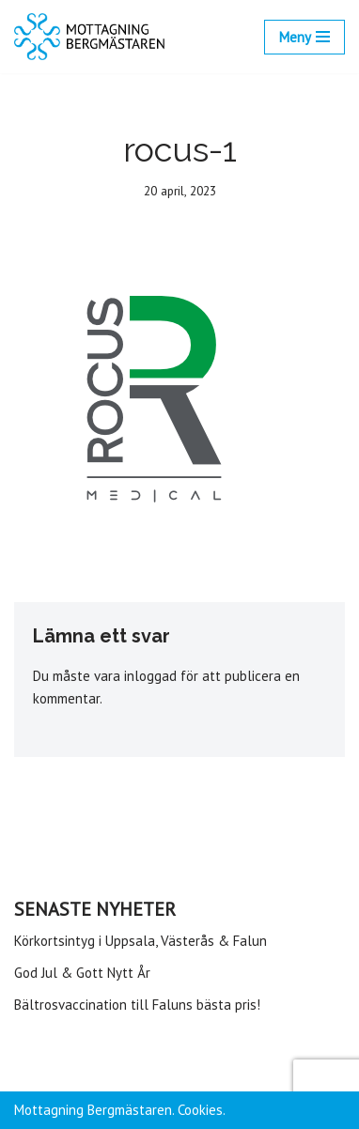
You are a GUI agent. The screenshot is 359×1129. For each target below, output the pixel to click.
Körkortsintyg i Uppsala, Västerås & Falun (140, 941)
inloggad (150, 676)
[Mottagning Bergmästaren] (89, 36)
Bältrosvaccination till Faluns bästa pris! (137, 1004)
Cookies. (202, 1110)
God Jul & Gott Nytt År (82, 973)
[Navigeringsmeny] (304, 37)
